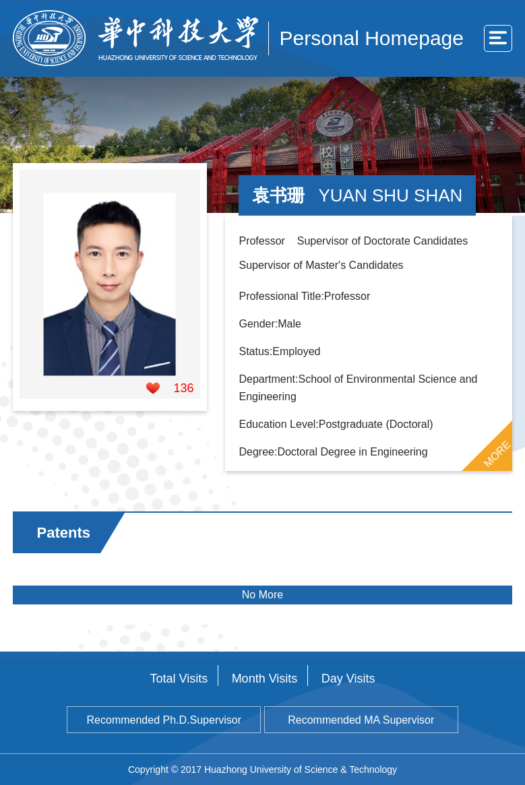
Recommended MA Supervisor (361, 720)
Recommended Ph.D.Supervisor (164, 720)
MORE (496, 454)
